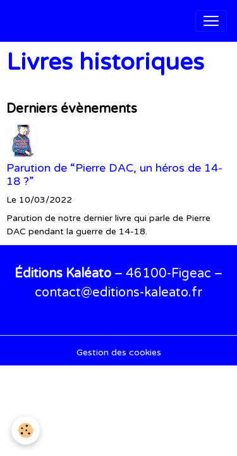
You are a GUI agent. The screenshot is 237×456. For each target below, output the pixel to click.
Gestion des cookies (118, 352)
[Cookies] (25, 430)
